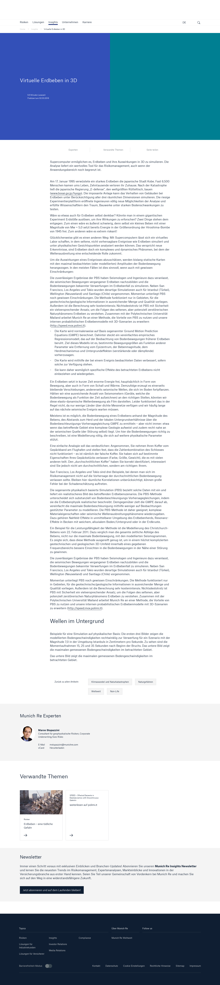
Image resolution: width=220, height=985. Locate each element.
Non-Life (114, 691)
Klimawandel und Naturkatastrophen (110, 681)
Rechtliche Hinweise (160, 965)
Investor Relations (58, 944)
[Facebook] (176, 937)
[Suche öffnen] (198, 23)
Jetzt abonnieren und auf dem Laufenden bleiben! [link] (52, 890)
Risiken (23, 937)
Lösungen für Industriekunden (27, 946)
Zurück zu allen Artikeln (66, 681)
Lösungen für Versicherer (31, 953)
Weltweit (96, 691)
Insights (53, 937)
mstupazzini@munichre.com (64, 744)
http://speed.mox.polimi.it (67, 325)
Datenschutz (111, 965)
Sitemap (180, 965)
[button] (24, 22)
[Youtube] (157, 937)
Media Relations (57, 950)
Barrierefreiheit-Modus (35, 966)
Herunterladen (57, 747)
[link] (53, 22)
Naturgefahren (145, 681)
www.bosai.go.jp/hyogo (66, 193)
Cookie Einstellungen (134, 965)
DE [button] (184, 22)
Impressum (195, 965)
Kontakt (96, 965)
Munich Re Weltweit (122, 937)
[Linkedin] (147, 937)
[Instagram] (167, 937)
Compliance (85, 937)
